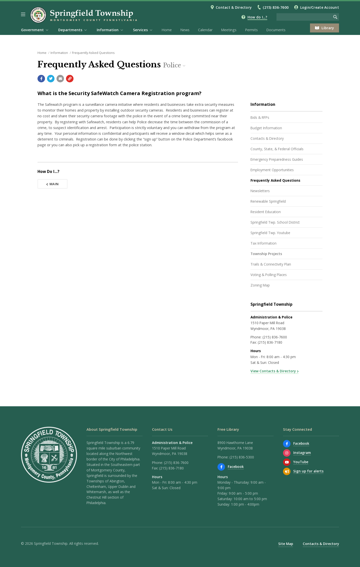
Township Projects (266, 253)
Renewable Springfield (268, 201)
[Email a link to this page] (60, 78)
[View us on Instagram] (286, 453)
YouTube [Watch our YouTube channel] (300, 461)
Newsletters (260, 190)
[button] (23, 14)
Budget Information (266, 128)
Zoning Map (260, 285)
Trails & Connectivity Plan (270, 264)
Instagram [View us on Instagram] (302, 452)
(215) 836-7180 (270, 342)
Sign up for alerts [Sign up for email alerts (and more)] (308, 471)
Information (59, 52)
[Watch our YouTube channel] (286, 462)
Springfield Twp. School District (275, 222)
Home (167, 29)
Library (324, 27)
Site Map (285, 543)
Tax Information (263, 243)
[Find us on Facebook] (221, 467)
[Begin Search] (335, 17)
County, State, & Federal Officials (277, 148)
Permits (251, 29)
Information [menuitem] (107, 29)
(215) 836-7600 (275, 7)
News (185, 29)
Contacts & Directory (267, 138)
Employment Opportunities (272, 169)
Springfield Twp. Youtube (270, 232)
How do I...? (257, 17)
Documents (276, 29)
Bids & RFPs (259, 117)
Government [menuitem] (32, 29)
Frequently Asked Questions (93, 52)
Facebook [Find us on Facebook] (236, 466)
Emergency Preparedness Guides (276, 159)
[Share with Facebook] (41, 78)
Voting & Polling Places (268, 274)
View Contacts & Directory (273, 371)
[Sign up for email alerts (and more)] (286, 471)
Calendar (205, 29)
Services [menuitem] (140, 29)
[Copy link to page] (70, 78)
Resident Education (265, 211)
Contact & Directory (234, 7)
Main (52, 184)
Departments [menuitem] (70, 29)
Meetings (228, 29)
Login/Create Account (319, 7)
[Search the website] (304, 17)
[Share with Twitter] (50, 78)
